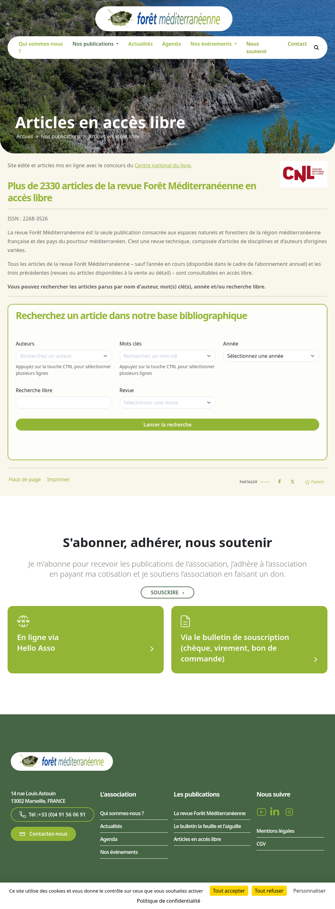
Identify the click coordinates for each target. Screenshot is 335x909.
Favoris (314, 481)
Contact (297, 43)
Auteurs (25, 343)
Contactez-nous (43, 834)
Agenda (171, 43)
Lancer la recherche (168, 424)
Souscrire (167, 592)
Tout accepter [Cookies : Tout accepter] (229, 890)
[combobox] (64, 356)
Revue (127, 390)
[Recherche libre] (64, 403)
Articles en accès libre (113, 136)
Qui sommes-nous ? (41, 47)
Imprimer (58, 479)
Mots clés (131, 343)
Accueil (24, 136)
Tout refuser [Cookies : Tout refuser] (269, 890)
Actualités (140, 43)
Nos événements (119, 852)
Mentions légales (275, 830)
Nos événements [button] (212, 43)
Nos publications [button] (94, 43)
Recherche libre (34, 390)
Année (230, 343)
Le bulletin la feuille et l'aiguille (207, 826)
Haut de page (25, 479)
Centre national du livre (163, 165)
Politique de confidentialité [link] (168, 900)
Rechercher (316, 47)
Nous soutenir (256, 47)
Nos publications (60, 136)
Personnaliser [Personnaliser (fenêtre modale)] (309, 890)
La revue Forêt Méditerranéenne (210, 813)
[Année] (271, 356)
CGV (261, 843)
